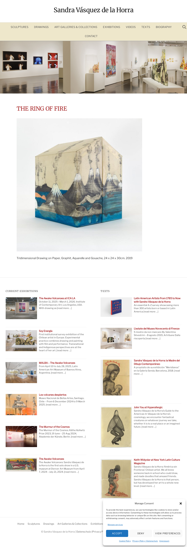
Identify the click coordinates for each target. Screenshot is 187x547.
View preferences (168, 533)
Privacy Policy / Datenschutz (145, 541)
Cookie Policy (125, 541)
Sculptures (19, 27)
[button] (180, 503)
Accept (117, 533)
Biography (164, 27)
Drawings (41, 27)
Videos (131, 27)
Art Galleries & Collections (75, 27)
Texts (145, 27)
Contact (91, 36)
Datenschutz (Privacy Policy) (93, 531)
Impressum (164, 541)
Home (20, 523)
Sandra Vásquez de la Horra (94, 10)
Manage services (115, 524)
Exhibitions (111, 27)
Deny (140, 533)
